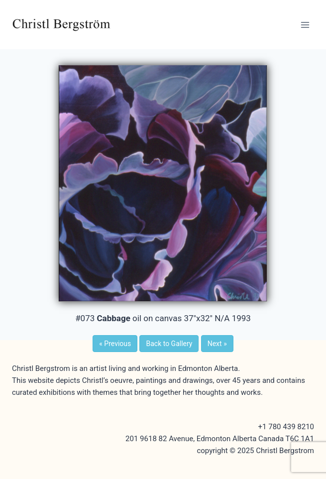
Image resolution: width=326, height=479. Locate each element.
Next (217, 344)
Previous (115, 344)
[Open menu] (305, 24)
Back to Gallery (169, 344)
